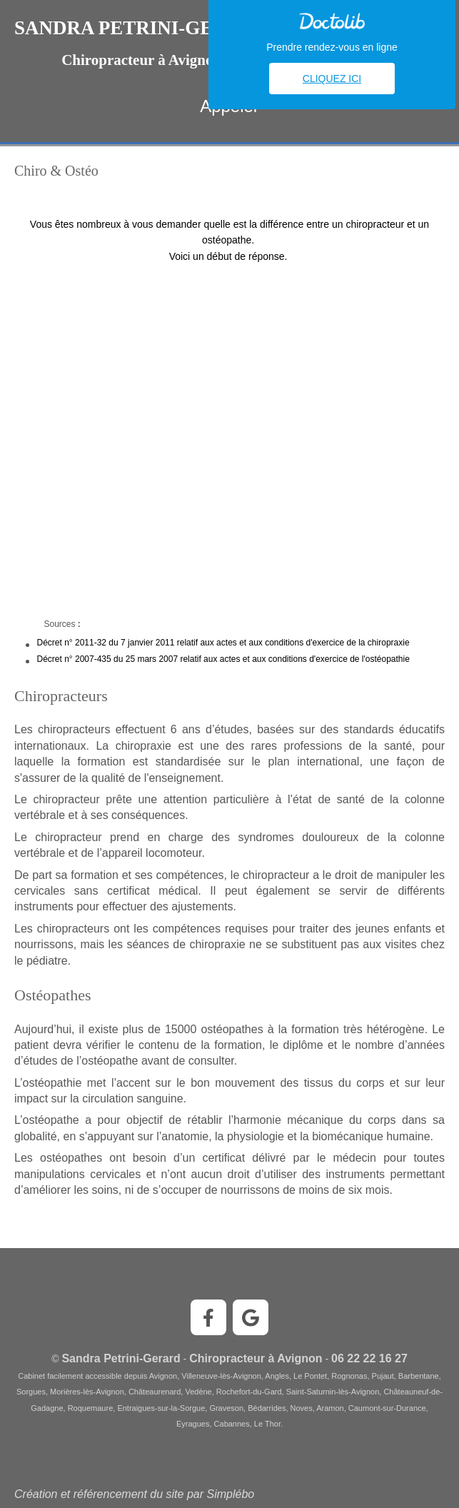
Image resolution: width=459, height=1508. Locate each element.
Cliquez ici (332, 78)
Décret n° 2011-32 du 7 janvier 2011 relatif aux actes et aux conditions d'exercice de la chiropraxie (223, 643)
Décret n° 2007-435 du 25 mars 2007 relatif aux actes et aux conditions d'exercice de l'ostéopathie (223, 659)
